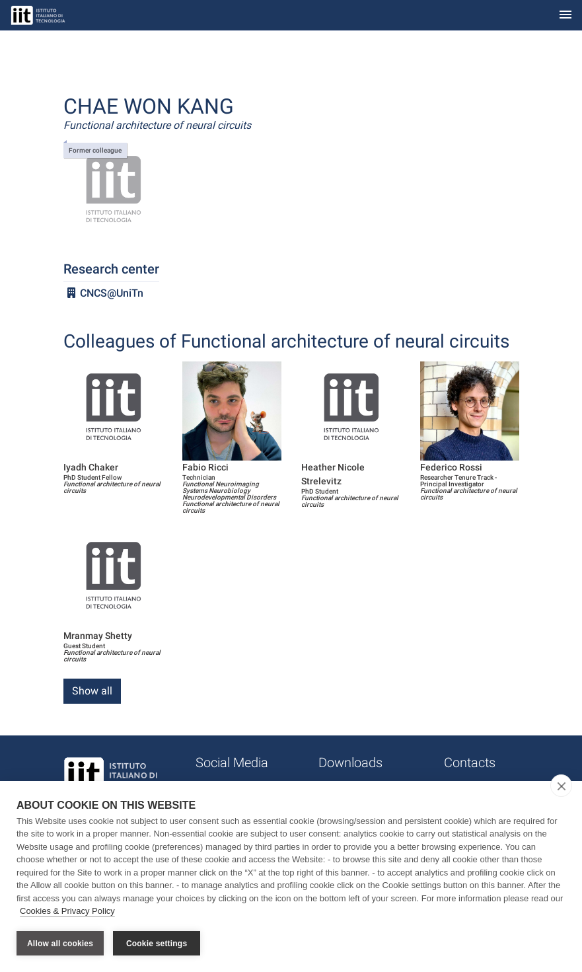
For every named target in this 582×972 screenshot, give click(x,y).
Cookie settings (156, 943)
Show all (92, 691)
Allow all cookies (60, 943)
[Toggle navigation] (565, 15)
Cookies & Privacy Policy (67, 911)
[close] (561, 785)
